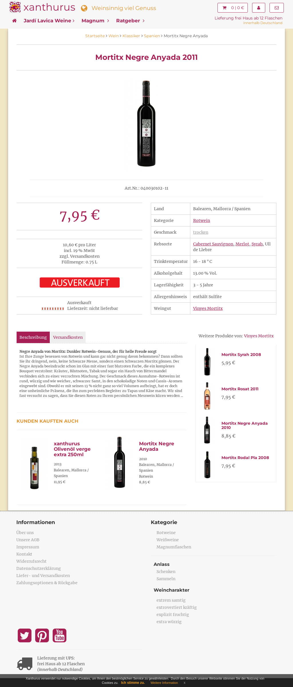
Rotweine (166, 532)
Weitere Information (164, 682)
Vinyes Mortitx (208, 308)
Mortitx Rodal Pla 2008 (245, 457)
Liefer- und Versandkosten (43, 575)
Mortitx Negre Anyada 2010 (244, 425)
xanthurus (49, 7)
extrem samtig (171, 600)
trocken (200, 232)
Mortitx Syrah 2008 (241, 354)
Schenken (166, 571)
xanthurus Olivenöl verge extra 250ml (72, 449)
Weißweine (168, 539)
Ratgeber (130, 20)
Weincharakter (171, 590)
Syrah (257, 244)
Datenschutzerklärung (38, 568)
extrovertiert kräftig (177, 607)
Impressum (27, 547)
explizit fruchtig (173, 614)
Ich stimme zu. (133, 683)
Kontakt (24, 554)
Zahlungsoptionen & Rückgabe (47, 582)
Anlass (162, 564)
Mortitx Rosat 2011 (239, 388)
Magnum (95, 20)
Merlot (242, 244)
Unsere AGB (27, 539)
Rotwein (201, 220)
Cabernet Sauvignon (213, 244)
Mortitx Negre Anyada (156, 446)
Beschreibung (33, 337)
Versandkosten (68, 337)
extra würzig (169, 621)
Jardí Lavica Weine (49, 20)
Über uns (25, 532)
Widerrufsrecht (31, 561)
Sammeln (166, 578)
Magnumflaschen (174, 547)
